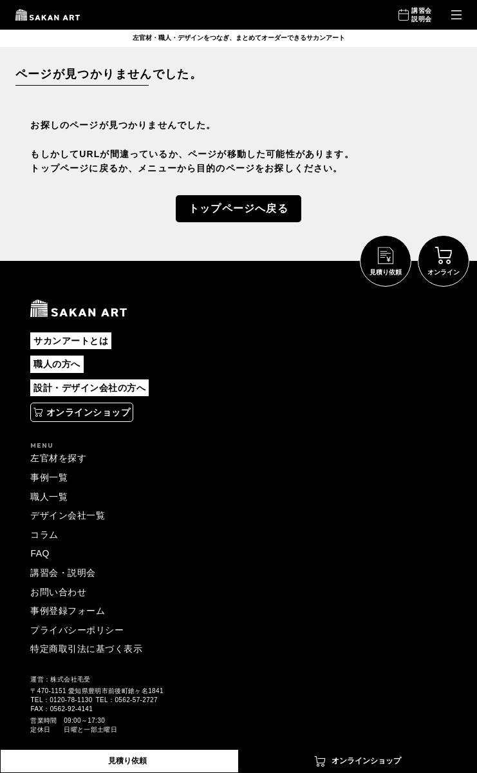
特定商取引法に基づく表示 (86, 649)
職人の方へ (56, 364)
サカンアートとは (70, 341)
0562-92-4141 (71, 708)
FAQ (39, 553)
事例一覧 (49, 477)
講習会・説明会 (62, 573)
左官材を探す (58, 458)
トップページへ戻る (238, 208)
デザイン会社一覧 (67, 515)
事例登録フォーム (67, 611)
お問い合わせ (58, 592)
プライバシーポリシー (77, 630)
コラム (44, 535)
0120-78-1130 (71, 699)
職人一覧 (49, 496)
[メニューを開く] (456, 15)
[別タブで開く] (81, 412)
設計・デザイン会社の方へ (89, 388)
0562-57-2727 (136, 699)
